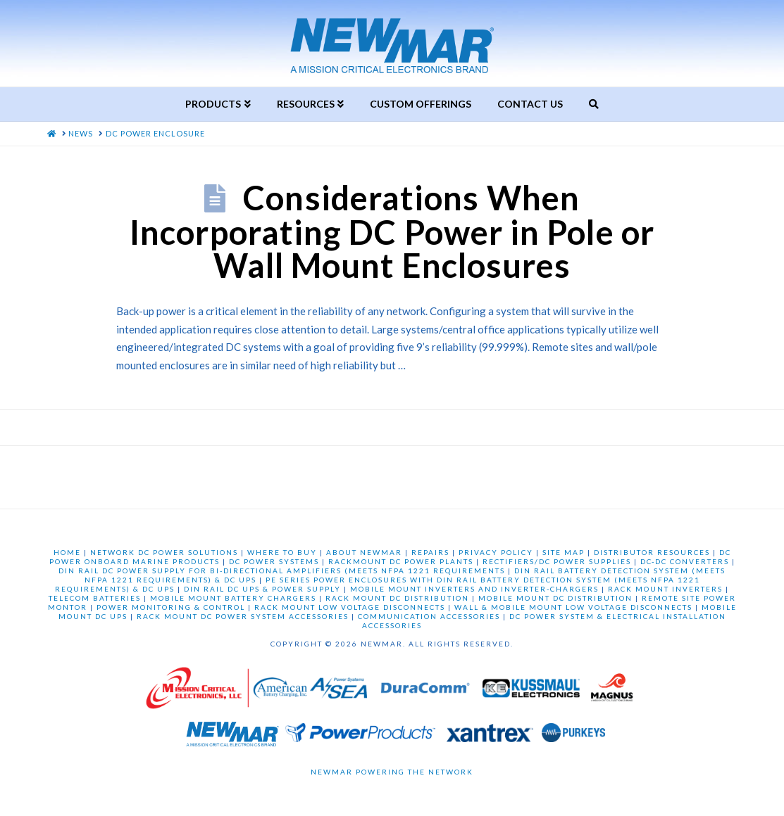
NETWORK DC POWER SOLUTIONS (164, 552)
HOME (67, 552)
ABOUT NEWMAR (364, 552)
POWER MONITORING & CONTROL (171, 607)
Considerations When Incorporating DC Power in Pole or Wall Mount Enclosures (392, 231)
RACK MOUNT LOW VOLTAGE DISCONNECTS (349, 607)
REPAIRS (430, 552)
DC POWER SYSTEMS (274, 561)
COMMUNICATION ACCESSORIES (429, 616)
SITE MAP (563, 552)
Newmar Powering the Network (392, 771)
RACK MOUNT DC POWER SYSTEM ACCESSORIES (243, 616)
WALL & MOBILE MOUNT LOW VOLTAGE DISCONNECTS (573, 607)
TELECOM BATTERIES (95, 598)
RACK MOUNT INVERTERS (665, 589)
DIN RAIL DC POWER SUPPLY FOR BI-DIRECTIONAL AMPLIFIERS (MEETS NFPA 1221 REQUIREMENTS (281, 570)
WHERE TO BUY (282, 552)
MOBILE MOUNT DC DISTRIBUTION (555, 598)
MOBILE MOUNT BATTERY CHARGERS (233, 598)
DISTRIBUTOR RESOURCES (652, 552)
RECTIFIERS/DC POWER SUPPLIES (557, 561)
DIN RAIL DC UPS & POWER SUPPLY (262, 589)
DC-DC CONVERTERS (684, 561)
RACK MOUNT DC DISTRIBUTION (397, 598)
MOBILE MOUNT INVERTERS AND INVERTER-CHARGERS (474, 589)
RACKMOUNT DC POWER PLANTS (400, 561)
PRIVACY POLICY (496, 552)
